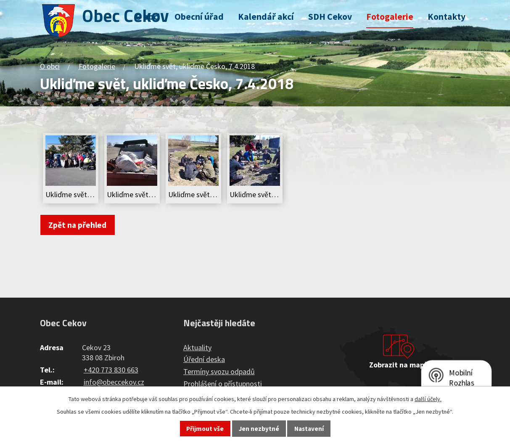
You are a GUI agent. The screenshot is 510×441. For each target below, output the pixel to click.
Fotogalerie (389, 16)
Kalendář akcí (266, 16)
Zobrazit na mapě (398, 365)
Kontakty (446, 16)
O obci (147, 16)
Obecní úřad (199, 16)
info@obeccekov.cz (114, 382)
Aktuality (197, 347)
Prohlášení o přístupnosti (222, 383)
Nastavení (309, 429)
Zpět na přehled (77, 225)
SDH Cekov (330, 16)
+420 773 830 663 (111, 370)
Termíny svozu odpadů (219, 371)
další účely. (428, 399)
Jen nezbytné (259, 429)
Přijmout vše (205, 429)
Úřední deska (204, 359)
